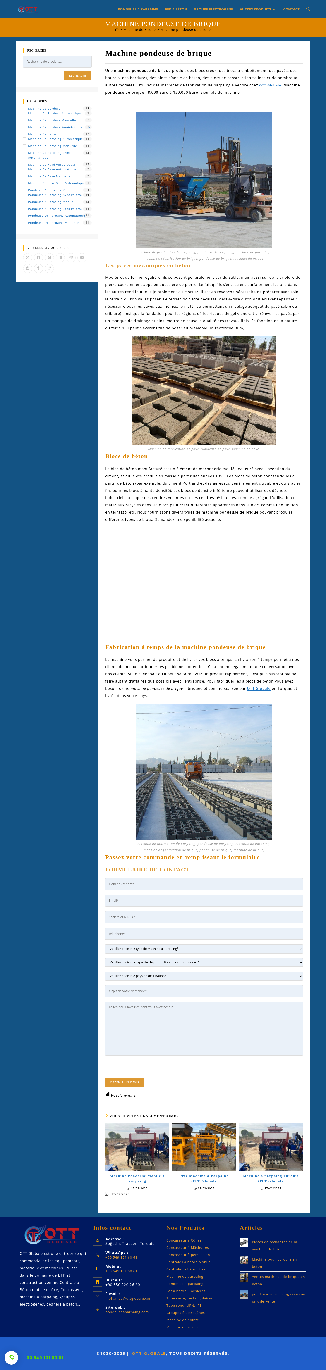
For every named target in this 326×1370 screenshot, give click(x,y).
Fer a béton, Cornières (187, 1290)
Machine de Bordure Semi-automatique (59, 127)
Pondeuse (176, 1283)
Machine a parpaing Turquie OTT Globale (271, 1178)
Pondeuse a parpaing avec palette (55, 195)
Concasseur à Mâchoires (189, 1247)
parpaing (197, 1283)
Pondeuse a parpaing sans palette (55, 209)
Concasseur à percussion (189, 1254)
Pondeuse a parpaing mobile (50, 202)
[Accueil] (115, 29)
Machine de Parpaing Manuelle (52, 146)
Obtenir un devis (124, 1082)
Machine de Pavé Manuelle (49, 176)
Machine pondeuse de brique (187, 29)
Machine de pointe (184, 1319)
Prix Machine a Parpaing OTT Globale (204, 1178)
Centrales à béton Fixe (187, 1269)
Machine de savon (183, 1327)
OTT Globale (149, 1353)
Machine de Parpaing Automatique (55, 139)
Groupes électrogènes (187, 1312)
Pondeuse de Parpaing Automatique (56, 216)
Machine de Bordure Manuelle (52, 120)
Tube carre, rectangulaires (191, 1298)
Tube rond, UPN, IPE (185, 1305)
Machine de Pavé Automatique (52, 169)
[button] (11, 1358)
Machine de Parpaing (45, 134)
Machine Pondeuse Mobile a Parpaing (137, 1178)
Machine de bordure (44, 109)
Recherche (78, 76)
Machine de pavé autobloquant (53, 164)
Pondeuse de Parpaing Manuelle (53, 223)
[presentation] (139, 1069)
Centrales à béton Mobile (190, 1261)
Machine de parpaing (186, 1276)
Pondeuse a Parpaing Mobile (50, 190)
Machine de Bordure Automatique (55, 113)
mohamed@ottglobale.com (130, 1298)
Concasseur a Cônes (185, 1240)
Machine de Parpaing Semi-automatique (49, 155)
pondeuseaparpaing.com (128, 1311)
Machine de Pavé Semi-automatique (56, 183)
